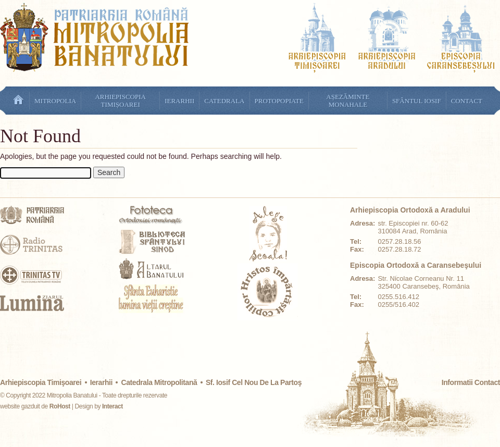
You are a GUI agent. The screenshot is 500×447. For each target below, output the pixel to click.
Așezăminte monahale (347, 100)
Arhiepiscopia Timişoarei (40, 382)
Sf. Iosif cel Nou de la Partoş (254, 382)
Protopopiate (279, 101)
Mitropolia (55, 101)
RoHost (59, 406)
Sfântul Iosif (416, 101)
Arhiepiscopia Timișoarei (120, 100)
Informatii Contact (471, 382)
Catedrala (224, 101)
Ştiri (18, 100)
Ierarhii (179, 101)
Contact (466, 101)
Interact (112, 406)
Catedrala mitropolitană (159, 382)
